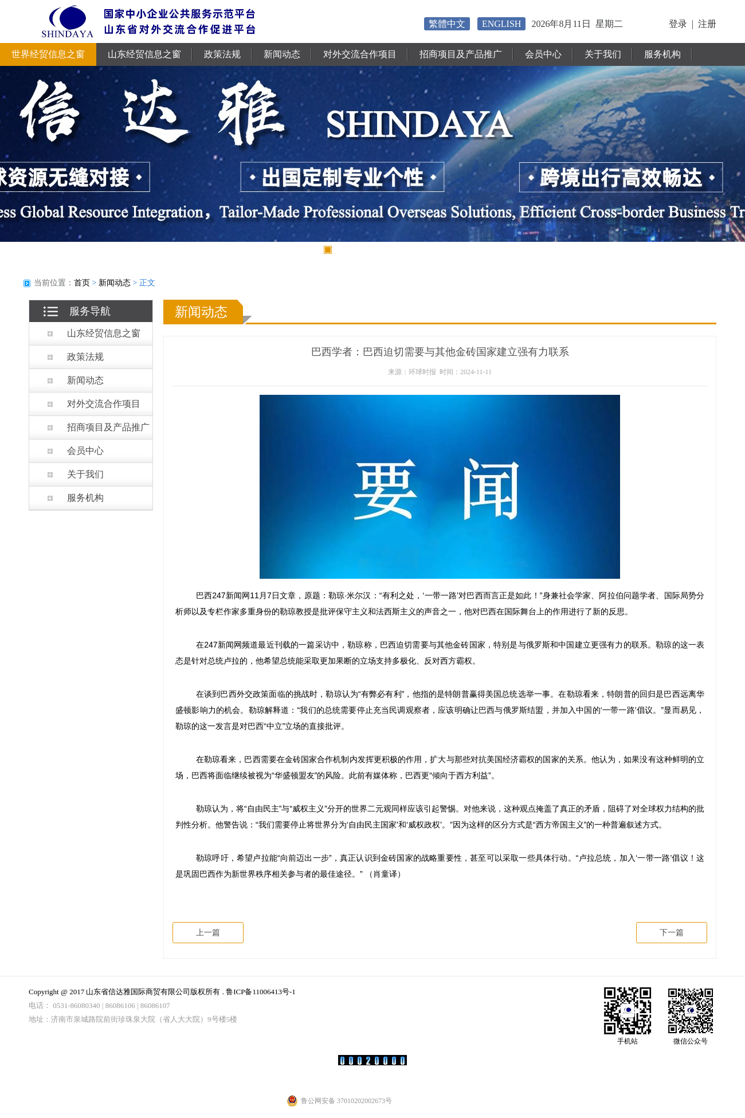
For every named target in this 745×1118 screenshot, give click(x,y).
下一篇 (672, 932)
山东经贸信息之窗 (144, 54)
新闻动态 (282, 54)
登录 (678, 24)
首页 (82, 282)
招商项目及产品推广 (460, 54)
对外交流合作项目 (360, 54)
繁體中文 (447, 24)
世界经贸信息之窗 (48, 54)
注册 (707, 24)
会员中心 (543, 54)
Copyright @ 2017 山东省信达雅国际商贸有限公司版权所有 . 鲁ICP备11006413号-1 (162, 991)
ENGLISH (501, 24)
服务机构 (662, 54)
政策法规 (222, 54)
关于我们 (603, 54)
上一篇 (208, 932)
